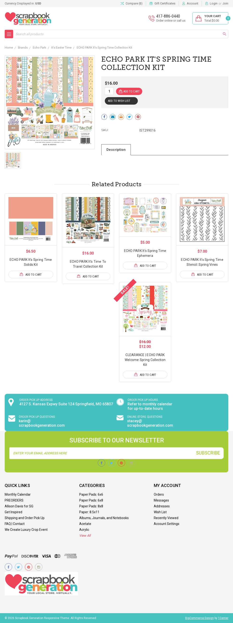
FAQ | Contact (15, 524)
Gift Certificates (164, 3)
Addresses (162, 506)
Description (116, 150)
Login (214, 3)
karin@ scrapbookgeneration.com (42, 423)
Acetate (85, 524)
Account (192, 3)
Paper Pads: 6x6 (91, 494)
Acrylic (84, 530)
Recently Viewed (166, 518)
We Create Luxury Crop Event (26, 530)
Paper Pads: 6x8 (91, 500)
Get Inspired (13, 512)
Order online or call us (170, 20)
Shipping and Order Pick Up (25, 518)
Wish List (160, 512)
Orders (159, 494)
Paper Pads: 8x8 (91, 506)
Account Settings (166, 524)
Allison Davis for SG (19, 506)
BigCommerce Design (199, 618)
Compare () (131, 3)
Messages (161, 500)
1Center (223, 618)
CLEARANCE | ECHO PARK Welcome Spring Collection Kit (145, 360)
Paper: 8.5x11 (89, 512)
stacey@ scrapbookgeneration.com (150, 423)
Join (225, 3)
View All (84, 535)
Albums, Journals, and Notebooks (104, 518)
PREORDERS (14, 500)
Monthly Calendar (18, 494)
